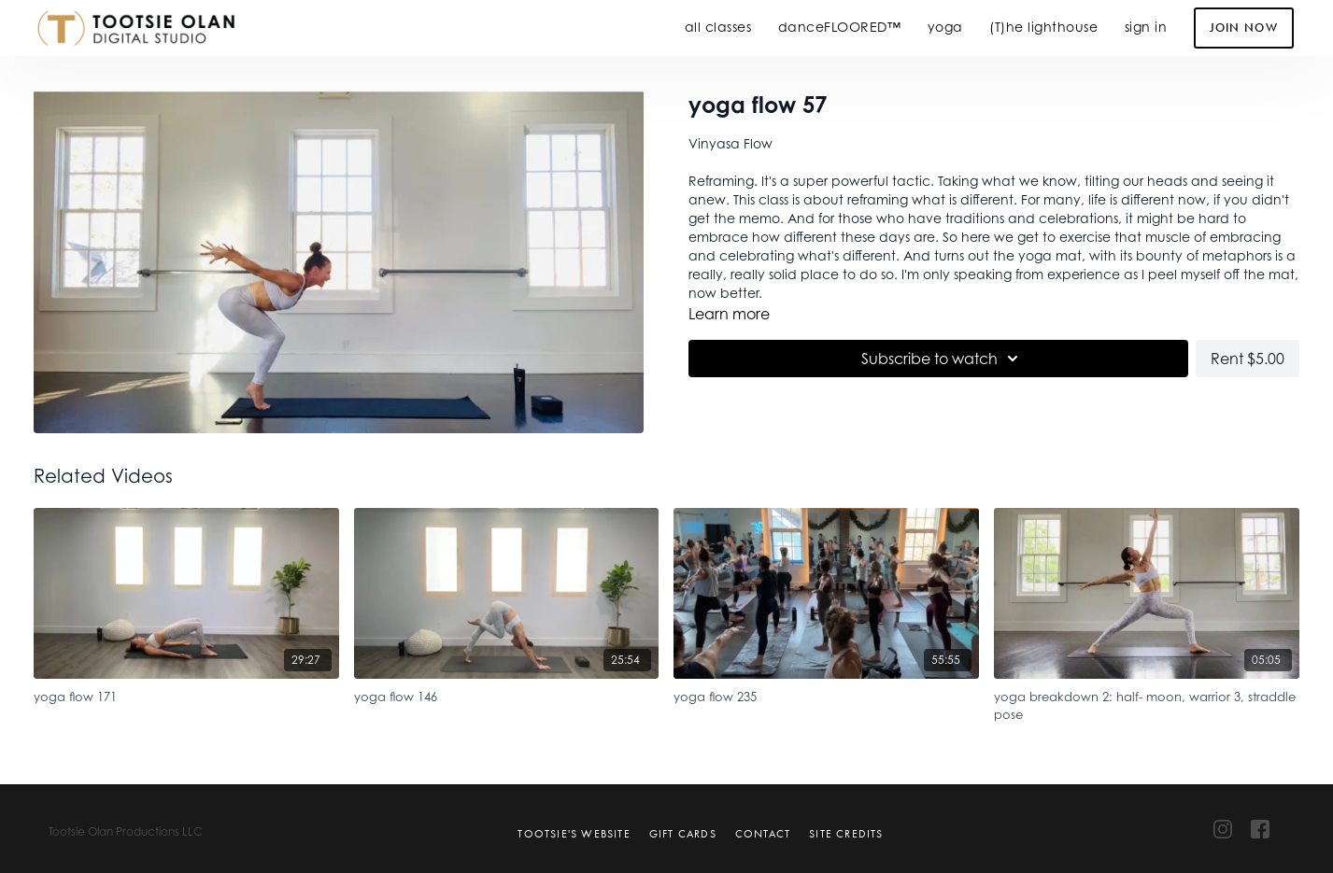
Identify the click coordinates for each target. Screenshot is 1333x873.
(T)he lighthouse (1043, 27)
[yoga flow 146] (506, 694)
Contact (762, 833)
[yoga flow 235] (826, 694)
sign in (1146, 27)
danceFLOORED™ (839, 27)
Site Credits (846, 833)
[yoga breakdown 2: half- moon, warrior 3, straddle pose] (1146, 703)
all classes (718, 27)
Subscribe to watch (942, 358)
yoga (945, 27)
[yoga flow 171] (186, 694)
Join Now (1244, 27)
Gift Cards (682, 833)
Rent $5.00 (1247, 358)
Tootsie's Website (574, 833)
